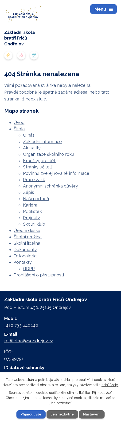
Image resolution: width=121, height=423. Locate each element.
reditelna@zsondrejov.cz (28, 340)
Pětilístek (32, 211)
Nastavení (91, 414)
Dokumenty (25, 249)
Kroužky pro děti (39, 160)
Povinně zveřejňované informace (56, 173)
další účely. (109, 385)
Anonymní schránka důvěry (50, 186)
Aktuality (32, 147)
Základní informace (42, 141)
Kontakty (23, 262)
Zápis (28, 192)
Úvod (19, 122)
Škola (19, 128)
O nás (29, 135)
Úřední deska (27, 230)
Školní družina (28, 236)
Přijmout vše (31, 414)
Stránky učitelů (38, 166)
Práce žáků (34, 179)
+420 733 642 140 (21, 325)
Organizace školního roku (48, 154)
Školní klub (34, 224)
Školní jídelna (27, 243)
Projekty (31, 217)
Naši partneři (36, 198)
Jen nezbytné (62, 414)
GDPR (29, 268)
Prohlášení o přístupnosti (39, 274)
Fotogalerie (25, 255)
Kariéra (30, 205)
